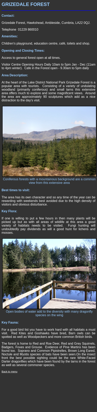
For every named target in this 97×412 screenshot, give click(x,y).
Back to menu (9, 371)
